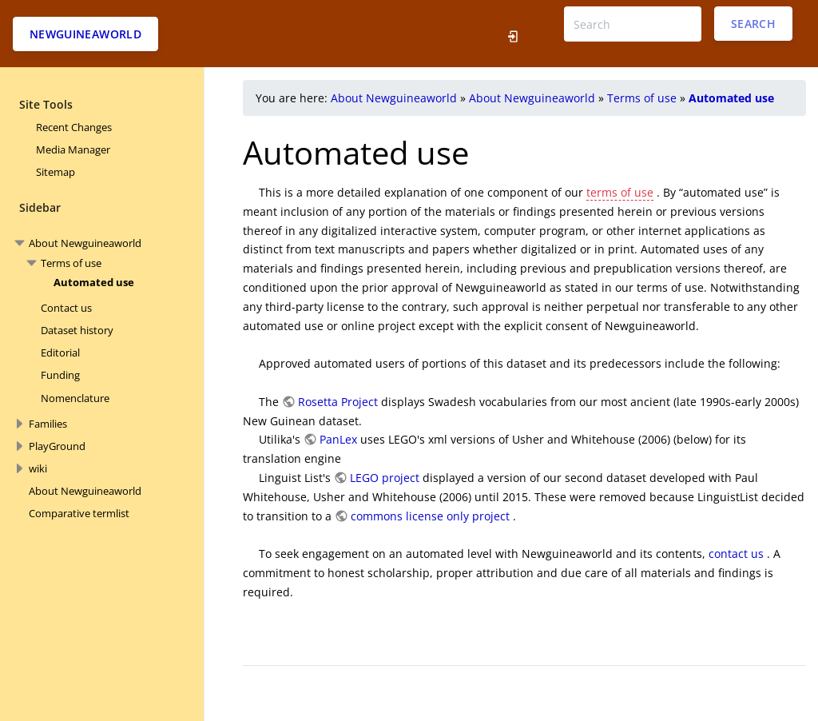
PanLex (338, 439)
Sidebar (40, 207)
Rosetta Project (338, 401)
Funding (60, 375)
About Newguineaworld (85, 243)
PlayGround (57, 446)
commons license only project (430, 516)
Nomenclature (75, 398)
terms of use (619, 192)
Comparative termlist (79, 513)
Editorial (60, 352)
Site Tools (46, 104)
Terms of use (71, 263)
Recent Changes (74, 127)
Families (48, 423)
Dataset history (77, 330)
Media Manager (73, 149)
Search (753, 23)
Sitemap (55, 172)
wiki (38, 468)
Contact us (66, 308)
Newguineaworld (85, 34)
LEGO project (384, 477)
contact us (736, 553)
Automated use (94, 282)
